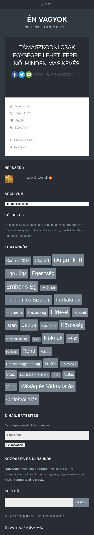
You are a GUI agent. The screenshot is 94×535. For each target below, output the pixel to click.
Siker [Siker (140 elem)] (50, 363)
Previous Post (21, 140)
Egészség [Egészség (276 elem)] (43, 273)
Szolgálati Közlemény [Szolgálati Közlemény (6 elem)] (34, 374)
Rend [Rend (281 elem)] (28, 351)
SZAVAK (21, 127)
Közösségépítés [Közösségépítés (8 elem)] (17, 338)
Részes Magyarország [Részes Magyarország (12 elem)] (23, 364)
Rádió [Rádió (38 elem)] (45, 351)
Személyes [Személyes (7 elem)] (68, 364)
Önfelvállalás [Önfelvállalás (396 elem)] (22, 399)
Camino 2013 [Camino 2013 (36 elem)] (18, 260)
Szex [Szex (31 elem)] (10, 374)
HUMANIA (12, 468)
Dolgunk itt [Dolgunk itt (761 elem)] (68, 260)
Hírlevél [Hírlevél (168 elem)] (59, 312)
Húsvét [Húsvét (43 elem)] (79, 312)
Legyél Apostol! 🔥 (39, 177)
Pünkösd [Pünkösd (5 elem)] (11, 351)
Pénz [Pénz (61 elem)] (72, 338)
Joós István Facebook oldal (25, 527)
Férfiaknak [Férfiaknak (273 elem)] (68, 300)
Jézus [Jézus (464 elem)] (29, 325)
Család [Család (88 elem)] (42, 260)
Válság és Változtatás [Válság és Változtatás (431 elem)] (47, 386)
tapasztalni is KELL (28, 479)
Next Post (19, 147)
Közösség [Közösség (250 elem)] (72, 325)
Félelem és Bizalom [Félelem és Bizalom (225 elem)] (28, 300)
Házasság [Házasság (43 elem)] (37, 312)
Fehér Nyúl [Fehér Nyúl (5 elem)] (48, 287)
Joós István (23, 106)
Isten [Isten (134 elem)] (11, 325)
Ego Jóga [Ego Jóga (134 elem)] (16, 273)
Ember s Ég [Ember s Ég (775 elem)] (21, 286)
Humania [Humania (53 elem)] (14, 312)
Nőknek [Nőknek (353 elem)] (53, 338)
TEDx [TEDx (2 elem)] (56, 375)
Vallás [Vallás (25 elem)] (69, 374)
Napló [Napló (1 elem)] (36, 339)
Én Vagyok (47, 19)
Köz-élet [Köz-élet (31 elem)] (48, 325)
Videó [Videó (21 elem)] (10, 387)
